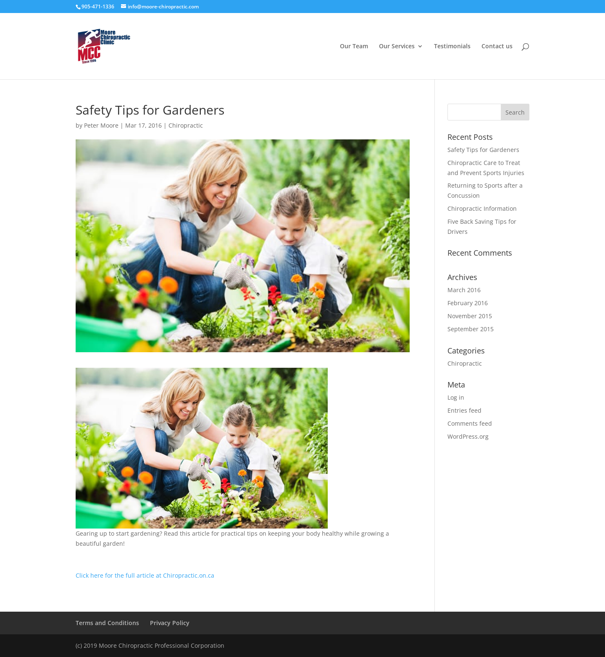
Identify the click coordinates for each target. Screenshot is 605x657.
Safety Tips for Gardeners (483, 150)
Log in (455, 397)
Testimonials (452, 46)
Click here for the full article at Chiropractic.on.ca (145, 575)
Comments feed (469, 423)
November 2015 (469, 316)
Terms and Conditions (107, 623)
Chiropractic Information (482, 208)
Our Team (354, 46)
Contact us (497, 46)
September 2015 (470, 329)
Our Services (397, 46)
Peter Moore (101, 125)
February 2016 (467, 303)
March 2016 (464, 290)
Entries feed (464, 410)
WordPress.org (468, 436)
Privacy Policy (169, 623)
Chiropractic (185, 125)
